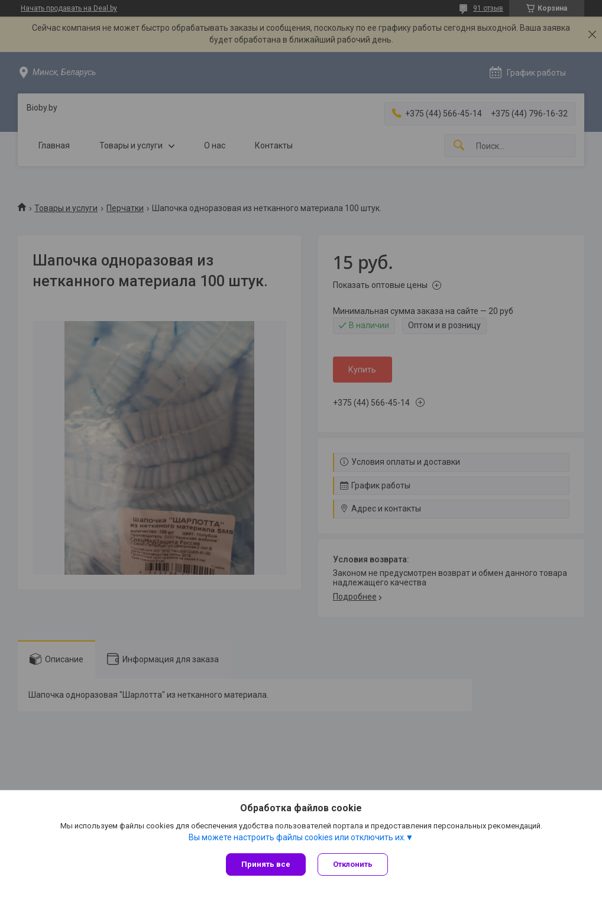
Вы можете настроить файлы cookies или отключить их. (297, 837)
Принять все (265, 864)
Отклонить (353, 864)
